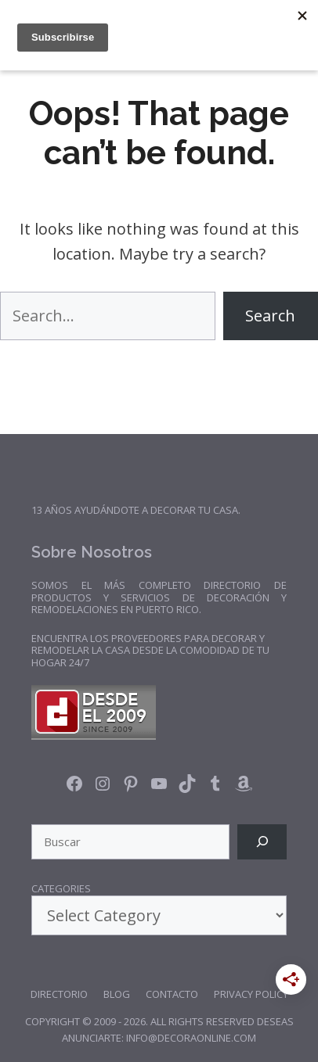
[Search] (262, 841)
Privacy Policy (251, 994)
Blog (116, 994)
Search (270, 315)
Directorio (59, 994)
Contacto (172, 994)
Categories (61, 889)
